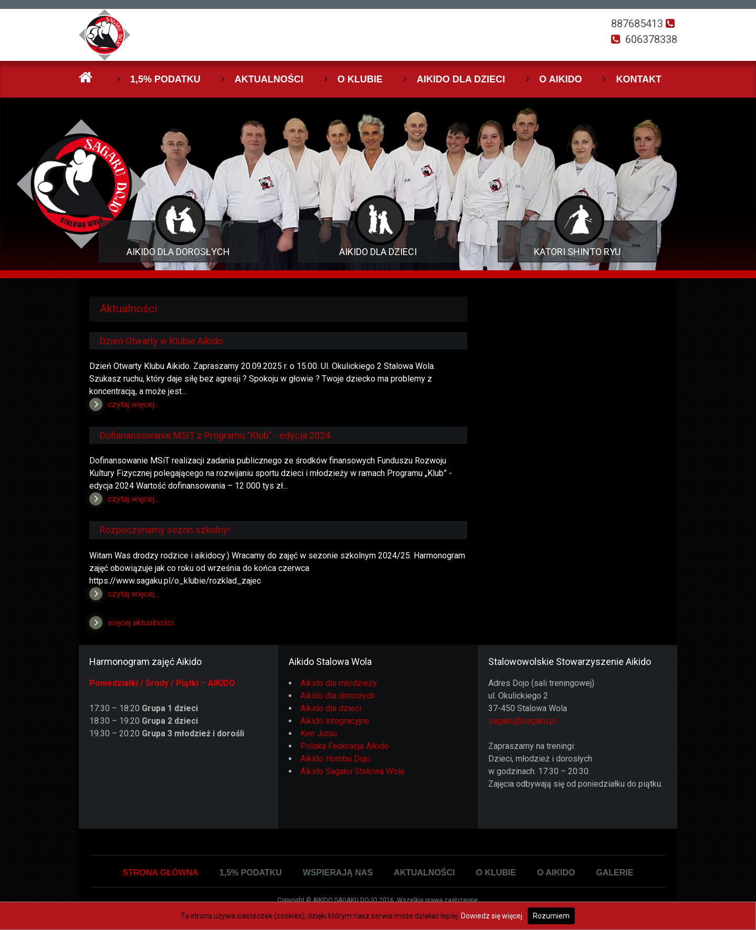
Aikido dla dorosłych (337, 696)
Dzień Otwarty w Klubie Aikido (161, 340)
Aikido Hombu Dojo (335, 759)
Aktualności (269, 79)
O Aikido (560, 79)
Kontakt (639, 79)
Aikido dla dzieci (461, 79)
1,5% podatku (165, 79)
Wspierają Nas (338, 872)
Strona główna (160, 872)
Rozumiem (551, 916)
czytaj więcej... (133, 404)
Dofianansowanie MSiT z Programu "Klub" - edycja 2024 (215, 435)
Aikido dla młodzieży (338, 683)
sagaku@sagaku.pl (522, 721)
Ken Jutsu (318, 733)
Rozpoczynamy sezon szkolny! (165, 529)
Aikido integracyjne (335, 721)
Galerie (614, 872)
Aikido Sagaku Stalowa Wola (352, 771)
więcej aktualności (141, 623)
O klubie (360, 79)
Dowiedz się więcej (491, 916)
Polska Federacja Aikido (344, 746)
